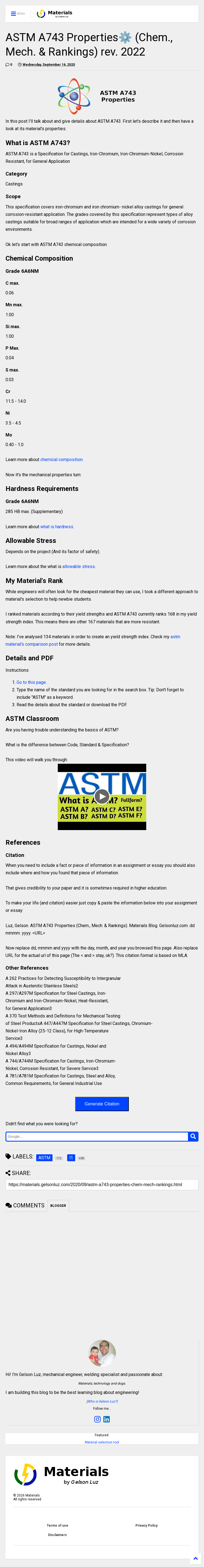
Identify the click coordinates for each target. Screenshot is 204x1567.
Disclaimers (57, 1535)
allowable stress (78, 566)
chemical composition (61, 459)
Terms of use (57, 1525)
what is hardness (56, 526)
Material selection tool (102, 1442)
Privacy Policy (146, 1525)
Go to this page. (32, 682)
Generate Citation (102, 1104)
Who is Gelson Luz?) (103, 1401)
